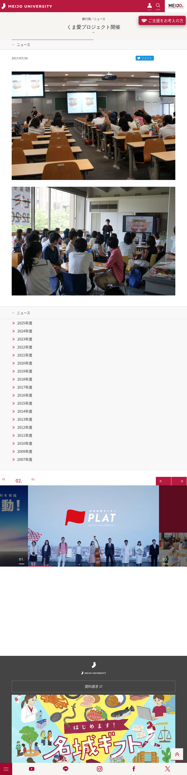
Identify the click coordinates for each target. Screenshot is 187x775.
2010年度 (24, 443)
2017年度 (24, 387)
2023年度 (24, 339)
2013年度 (24, 419)
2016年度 (24, 395)
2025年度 (24, 323)
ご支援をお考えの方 (162, 20)
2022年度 (24, 347)
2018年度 (24, 379)
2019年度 (24, 371)
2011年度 (24, 435)
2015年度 (24, 403)
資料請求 (94, 686)
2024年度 (24, 331)
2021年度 (24, 355)
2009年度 (24, 451)
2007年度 (24, 459)
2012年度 (24, 427)
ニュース (23, 44)
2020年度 (24, 363)
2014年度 (24, 411)
